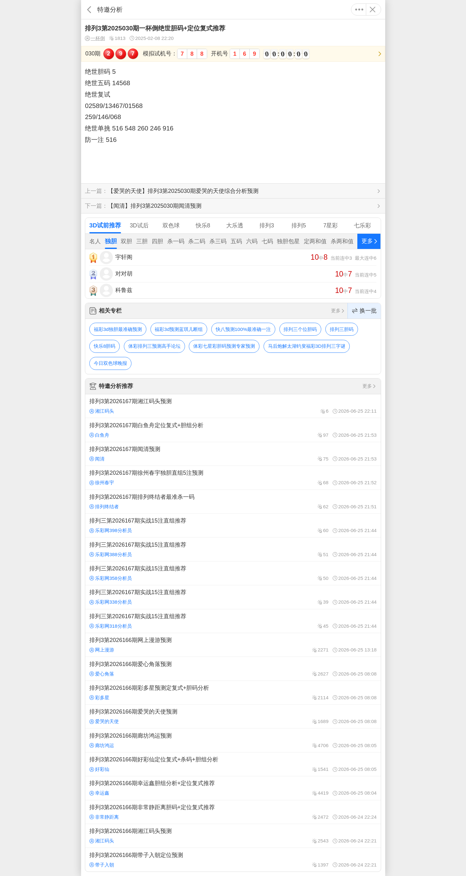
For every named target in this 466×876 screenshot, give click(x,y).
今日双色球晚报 (110, 363)
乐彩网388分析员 (110, 554)
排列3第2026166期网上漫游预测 (232, 645)
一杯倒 (95, 38)
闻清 (97, 458)
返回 (89, 9)
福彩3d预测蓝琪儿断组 (179, 329)
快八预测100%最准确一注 (243, 329)
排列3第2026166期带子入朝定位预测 (232, 859)
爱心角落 (101, 673)
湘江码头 (101, 411)
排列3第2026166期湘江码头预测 (232, 835)
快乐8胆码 (105, 346)
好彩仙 (99, 769)
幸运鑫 (99, 793)
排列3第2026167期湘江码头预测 (232, 406)
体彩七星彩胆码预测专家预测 (224, 346)
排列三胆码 (342, 329)
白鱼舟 (99, 435)
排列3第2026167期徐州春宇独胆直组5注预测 (232, 477)
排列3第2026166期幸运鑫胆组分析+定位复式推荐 (232, 788)
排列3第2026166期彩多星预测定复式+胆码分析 (232, 692)
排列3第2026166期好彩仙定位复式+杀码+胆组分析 (232, 764)
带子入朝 (101, 864)
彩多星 (99, 697)
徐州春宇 (101, 482)
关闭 (372, 9)
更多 (359, 9)
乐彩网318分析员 (110, 626)
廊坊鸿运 (101, 745)
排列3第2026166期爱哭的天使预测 (232, 716)
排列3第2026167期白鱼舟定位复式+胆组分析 (232, 429)
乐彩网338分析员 (110, 602)
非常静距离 (104, 817)
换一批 (364, 311)
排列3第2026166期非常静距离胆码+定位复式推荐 (232, 812)
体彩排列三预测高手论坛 (154, 346)
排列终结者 (104, 506)
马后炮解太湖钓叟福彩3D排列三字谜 (307, 346)
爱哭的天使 (104, 721)
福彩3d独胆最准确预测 (118, 329)
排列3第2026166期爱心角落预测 (232, 668)
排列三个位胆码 (300, 329)
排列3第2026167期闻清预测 (232, 454)
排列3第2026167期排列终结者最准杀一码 (232, 501)
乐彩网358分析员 (110, 578)
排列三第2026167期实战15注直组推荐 (232, 525)
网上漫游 (101, 649)
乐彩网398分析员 (110, 530)
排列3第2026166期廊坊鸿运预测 (232, 740)
